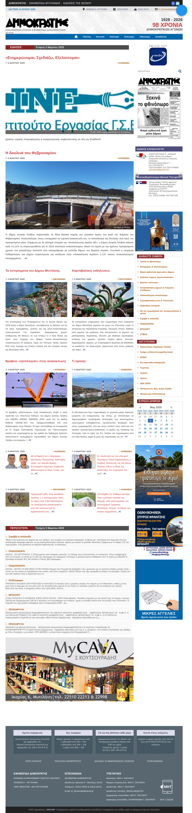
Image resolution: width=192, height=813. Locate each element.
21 (161, 428)
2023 (156, 411)
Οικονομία (114, 37)
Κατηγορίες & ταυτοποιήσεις (153, 267)
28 (161, 432)
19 (150, 428)
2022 (150, 411)
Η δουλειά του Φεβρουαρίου (31, 153)
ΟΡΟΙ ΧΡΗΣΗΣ (33, 761)
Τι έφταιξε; (79, 361)
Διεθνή (83, 42)
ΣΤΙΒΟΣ (143, 334)
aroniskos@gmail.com (159, 169)
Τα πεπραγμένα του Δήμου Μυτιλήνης (33, 270)
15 (166, 424)
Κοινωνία (100, 37)
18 (145, 428)
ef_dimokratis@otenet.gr (169, 9)
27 (156, 432)
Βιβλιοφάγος (46, 42)
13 (156, 424)
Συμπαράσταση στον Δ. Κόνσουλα (156, 300)
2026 (172, 411)
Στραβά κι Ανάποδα (149, 318)
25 (145, 432)
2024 (161, 411)
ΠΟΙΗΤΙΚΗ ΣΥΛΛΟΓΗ (150, 306)
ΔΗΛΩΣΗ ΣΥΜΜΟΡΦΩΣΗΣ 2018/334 (114, 761)
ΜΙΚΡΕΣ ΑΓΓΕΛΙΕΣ (159, 613)
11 (145, 424)
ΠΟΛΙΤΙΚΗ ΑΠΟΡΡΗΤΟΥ (68, 761)
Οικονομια (59, 279)
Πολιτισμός (129, 37)
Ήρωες (143, 378)
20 (156, 428)
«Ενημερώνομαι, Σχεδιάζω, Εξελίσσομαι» (43, 57)
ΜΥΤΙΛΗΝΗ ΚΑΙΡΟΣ (159, 572)
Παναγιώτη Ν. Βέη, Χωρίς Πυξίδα (156, 388)
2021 (145, 411)
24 (139, 432)
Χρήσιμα (71, 42)
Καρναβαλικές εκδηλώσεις (91, 270)
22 (166, 428)
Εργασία (31, 42)
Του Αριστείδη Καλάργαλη (152, 362)
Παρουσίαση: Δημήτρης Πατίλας (155, 347)
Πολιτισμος (125, 279)
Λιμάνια (143, 373)
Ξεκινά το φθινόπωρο (150, 261)
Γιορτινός (144, 368)
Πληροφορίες (97, 42)
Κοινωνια (124, 63)
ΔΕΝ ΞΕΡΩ (145, 383)
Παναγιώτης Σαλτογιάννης (152, 394)
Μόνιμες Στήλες (15, 42)
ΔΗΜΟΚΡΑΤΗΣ (17, 3)
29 (166, 432)
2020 (140, 411)
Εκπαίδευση (161, 37)
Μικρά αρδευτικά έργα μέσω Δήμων (157, 272)
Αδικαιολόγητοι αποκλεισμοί (153, 295)
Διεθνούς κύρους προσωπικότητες (156, 277)
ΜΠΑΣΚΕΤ (145, 329)
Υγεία (59, 42)
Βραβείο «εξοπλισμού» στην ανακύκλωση (36, 361)
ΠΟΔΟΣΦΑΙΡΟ (147, 324)
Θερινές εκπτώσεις (149, 282)
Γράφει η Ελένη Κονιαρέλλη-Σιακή (156, 352)
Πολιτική (87, 37)
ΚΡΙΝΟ (143, 357)
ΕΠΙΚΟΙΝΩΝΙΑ (155, 761)
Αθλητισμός (144, 37)
